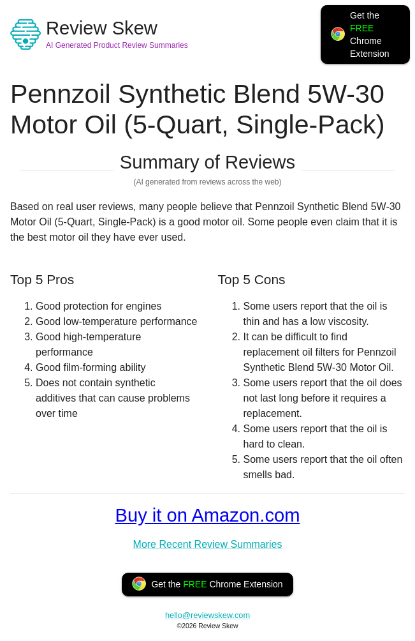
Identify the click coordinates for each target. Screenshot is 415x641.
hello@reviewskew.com (207, 615)
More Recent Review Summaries (207, 544)
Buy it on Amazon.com (207, 515)
